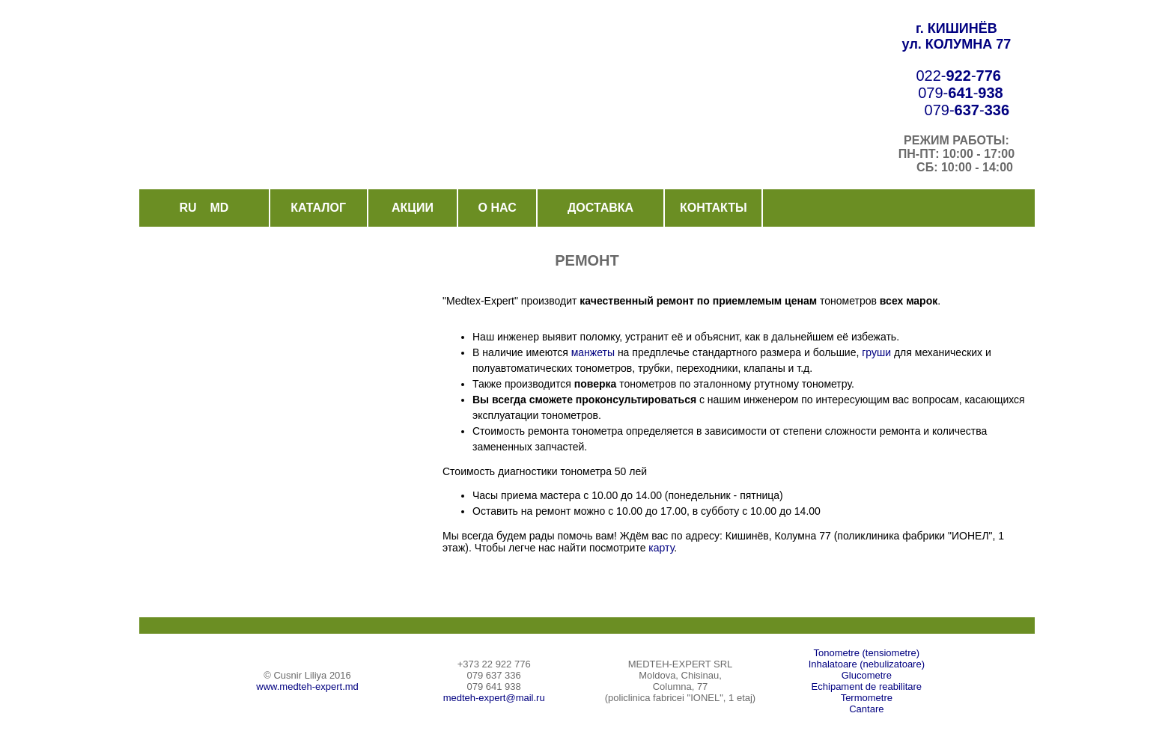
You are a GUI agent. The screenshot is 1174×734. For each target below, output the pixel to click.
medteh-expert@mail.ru (494, 697)
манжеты (593, 352)
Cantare (866, 709)
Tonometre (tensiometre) (867, 652)
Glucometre (867, 675)
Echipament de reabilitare (867, 686)
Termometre (866, 697)
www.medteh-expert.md (307, 686)
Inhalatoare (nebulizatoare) (867, 664)
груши (876, 352)
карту (659, 548)
